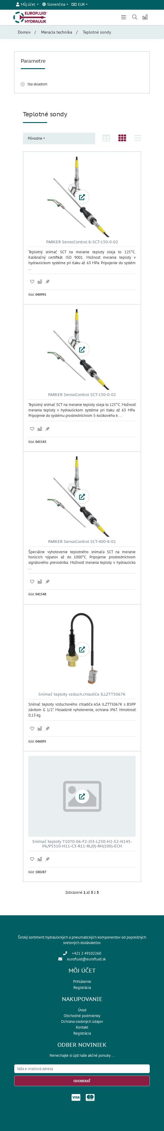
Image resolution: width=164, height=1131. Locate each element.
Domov (24, 32)
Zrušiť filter (130, 84)
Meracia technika (56, 32)
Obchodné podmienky (82, 1015)
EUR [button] (78, 4)
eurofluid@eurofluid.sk (86, 959)
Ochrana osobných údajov (82, 1021)
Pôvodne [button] (35, 138)
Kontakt (82, 1027)
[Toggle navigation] (123, 17)
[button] (27, 4)
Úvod (82, 1010)
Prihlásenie (82, 981)
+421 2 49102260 (86, 953)
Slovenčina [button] (54, 4)
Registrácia (82, 987)
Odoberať (82, 1081)
